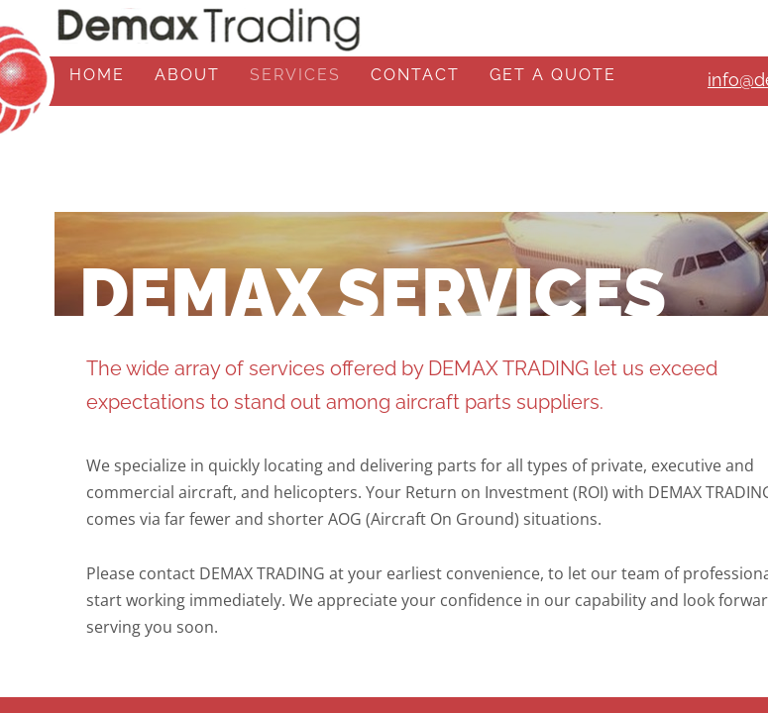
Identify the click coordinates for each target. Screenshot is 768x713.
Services (295, 74)
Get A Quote (553, 74)
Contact (415, 74)
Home (97, 74)
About (187, 74)
